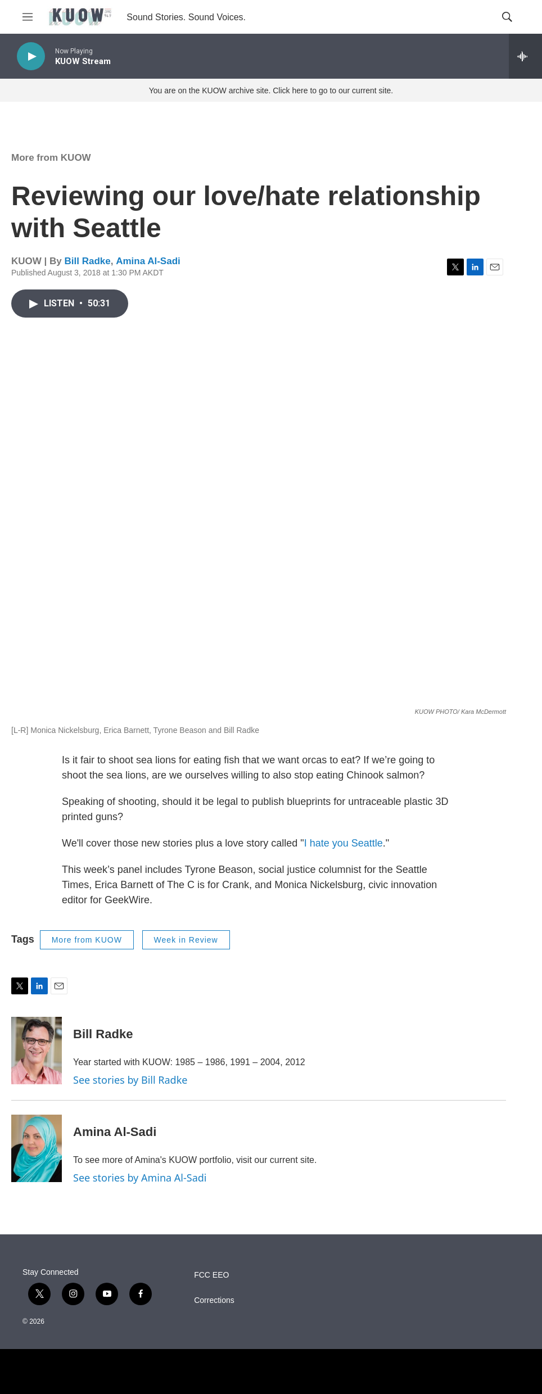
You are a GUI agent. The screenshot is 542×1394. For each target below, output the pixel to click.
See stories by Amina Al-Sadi (140, 1177)
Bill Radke (87, 261)
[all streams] (525, 56)
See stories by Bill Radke (130, 1080)
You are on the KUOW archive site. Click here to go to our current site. (271, 90)
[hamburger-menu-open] (27, 17)
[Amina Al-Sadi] (36, 1148)
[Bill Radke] (36, 1050)
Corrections (214, 1300)
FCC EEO (211, 1275)
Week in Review (186, 939)
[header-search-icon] (507, 17)
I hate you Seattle (343, 843)
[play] (31, 56)
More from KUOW (51, 157)
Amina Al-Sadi (148, 261)
